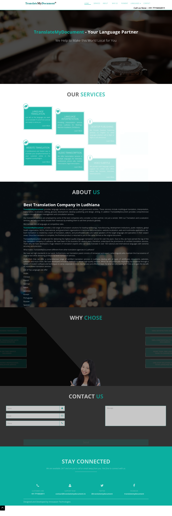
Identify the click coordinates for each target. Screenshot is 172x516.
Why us (115, 3)
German (26, 284)
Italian (25, 287)
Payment (124, 3)
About (105, 3)
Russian (26, 301)
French (26, 280)
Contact (146, 3)
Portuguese (28, 298)
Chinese (26, 277)
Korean (26, 294)
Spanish (26, 305)
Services (97, 3)
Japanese (27, 291)
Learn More (46, 150)
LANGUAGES (136, 3)
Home (86, 3)
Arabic (25, 273)
